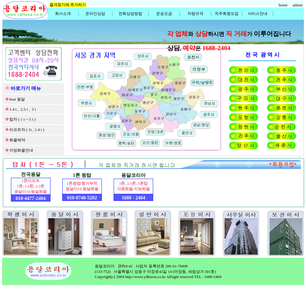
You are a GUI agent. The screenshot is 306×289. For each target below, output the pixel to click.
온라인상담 (95, 13)
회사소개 (63, 13)
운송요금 (164, 13)
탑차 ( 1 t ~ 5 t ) (22, 119)
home (284, 5)
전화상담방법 (130, 13)
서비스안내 (257, 13)
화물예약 (17, 140)
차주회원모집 (227, 13)
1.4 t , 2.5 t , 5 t (22, 109)
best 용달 (17, 99)
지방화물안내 (21, 150)
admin (298, 5)
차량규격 (195, 13)
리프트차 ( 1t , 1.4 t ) (26, 129)
